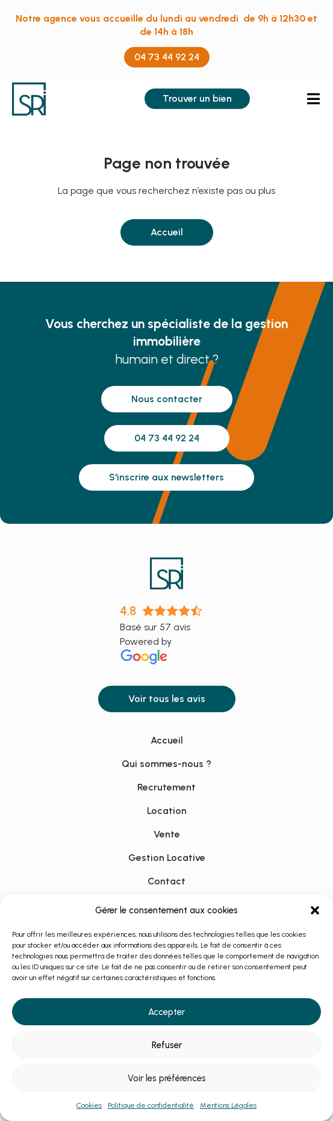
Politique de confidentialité (151, 1105)
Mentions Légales (228, 1105)
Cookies (89, 1105)
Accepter (166, 1012)
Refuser (167, 1045)
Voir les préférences (167, 1078)
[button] (315, 910)
